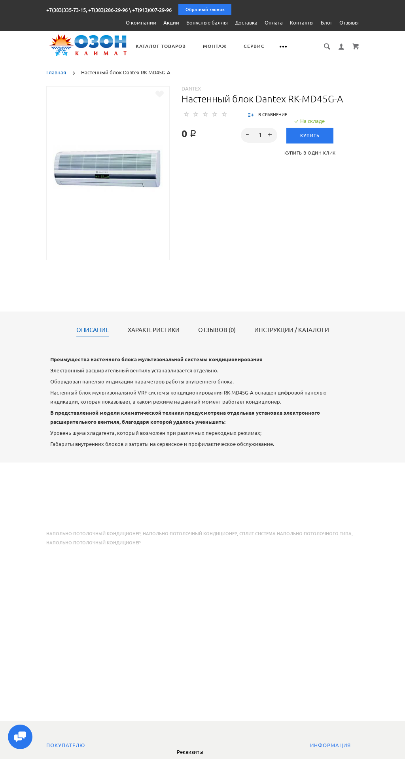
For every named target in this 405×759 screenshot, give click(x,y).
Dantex (191, 88)
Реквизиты (190, 752)
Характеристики (154, 330)
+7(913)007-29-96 (152, 10)
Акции (171, 22)
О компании (141, 22)
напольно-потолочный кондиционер (190, 533)
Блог (326, 22)
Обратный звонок (205, 9)
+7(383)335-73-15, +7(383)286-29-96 (87, 10)
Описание (92, 330)
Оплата (274, 22)
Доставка (246, 22)
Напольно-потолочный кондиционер (93, 533)
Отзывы (349, 22)
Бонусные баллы (207, 22)
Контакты (302, 22)
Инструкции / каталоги (291, 330)
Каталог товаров (162, 46)
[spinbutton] (259, 135)
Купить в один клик (310, 153)
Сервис (255, 46)
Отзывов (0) (217, 330)
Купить (310, 135)
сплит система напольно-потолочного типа (295, 533)
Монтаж (216, 46)
